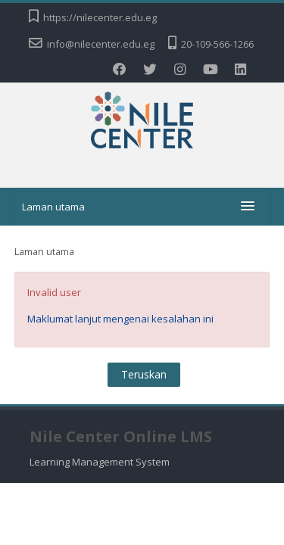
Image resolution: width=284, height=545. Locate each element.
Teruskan (144, 374)
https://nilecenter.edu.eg (100, 17)
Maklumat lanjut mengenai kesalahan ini (120, 318)
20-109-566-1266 (217, 44)
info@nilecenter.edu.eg (100, 44)
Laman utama (53, 206)
